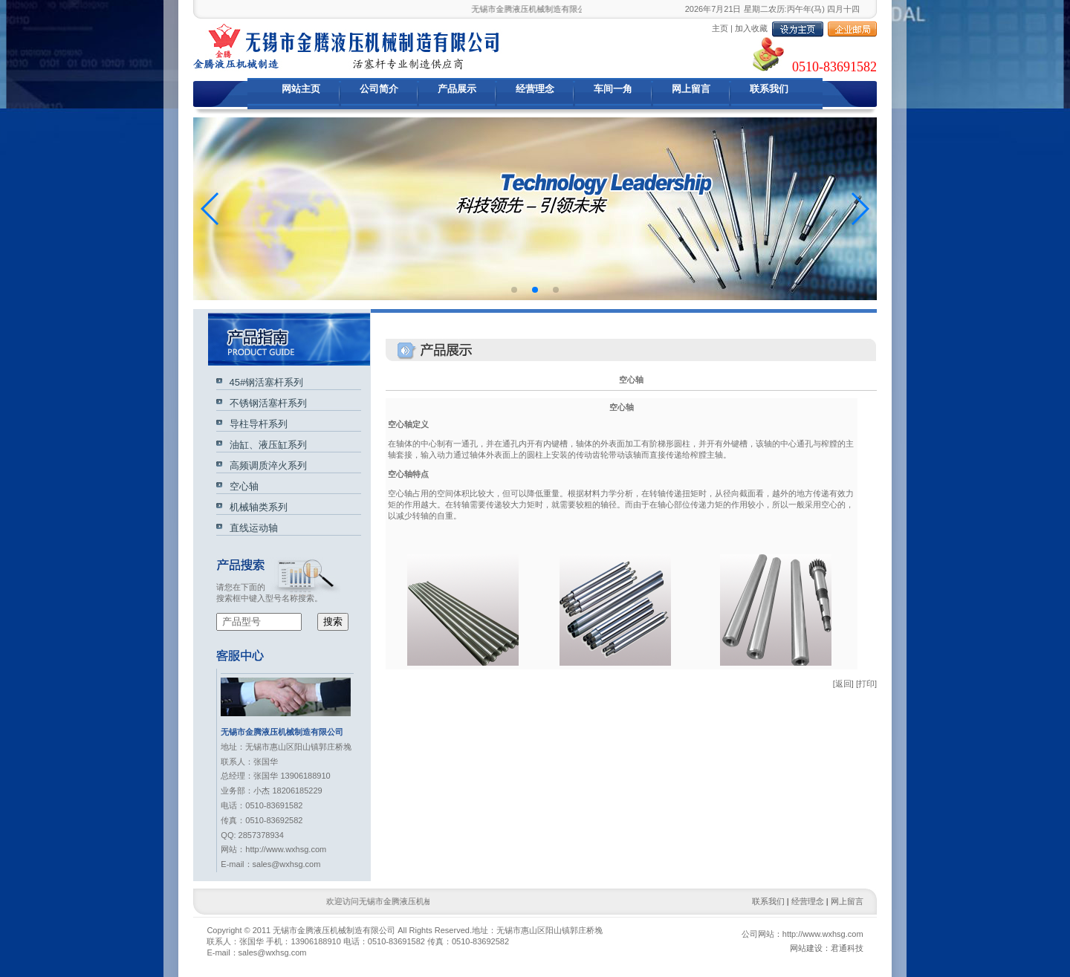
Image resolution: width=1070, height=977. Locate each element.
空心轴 (241, 486)
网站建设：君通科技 (826, 948)
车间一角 (613, 88)
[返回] (843, 683)
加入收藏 (751, 28)
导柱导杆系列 (255, 423)
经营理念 (535, 88)
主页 (720, 28)
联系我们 (769, 88)
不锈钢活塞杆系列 (265, 403)
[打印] (866, 683)
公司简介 (379, 88)
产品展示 (457, 88)
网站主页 (301, 88)
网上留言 (691, 88)
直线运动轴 (250, 527)
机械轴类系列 (255, 507)
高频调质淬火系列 (265, 465)
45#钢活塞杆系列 (263, 382)
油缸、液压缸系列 (265, 444)
